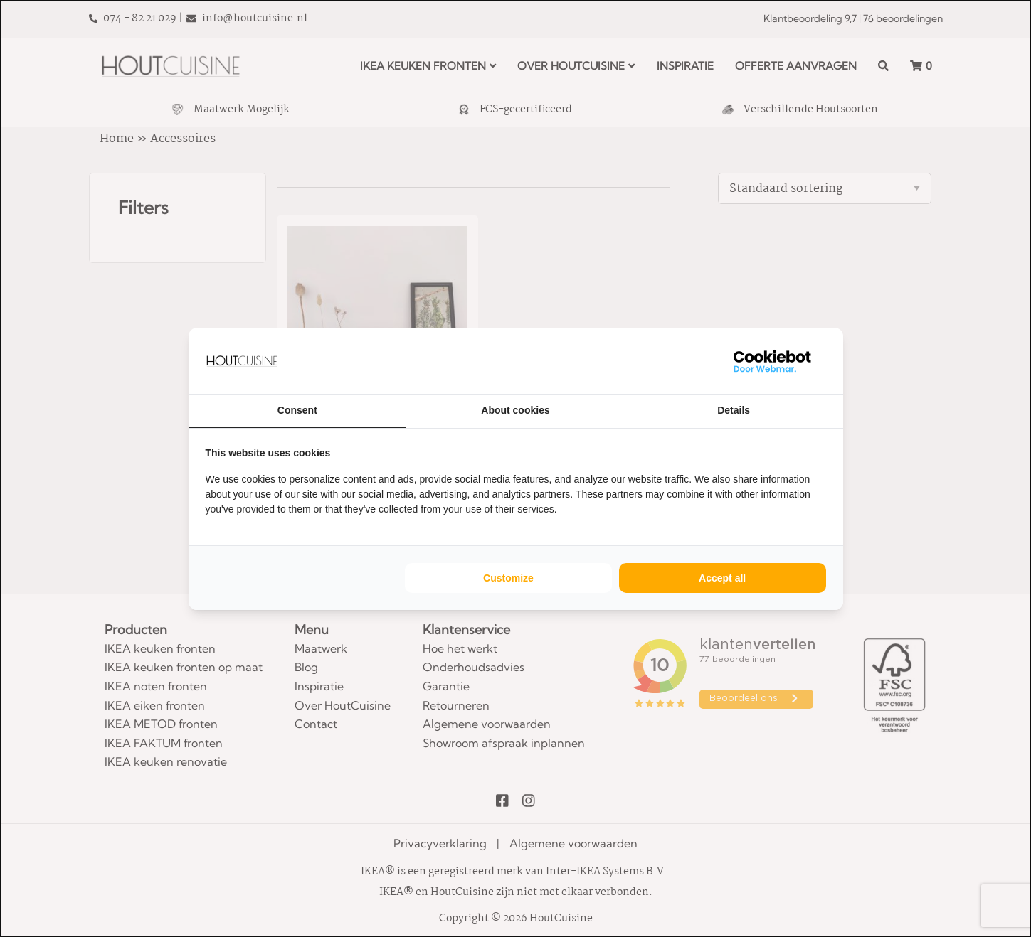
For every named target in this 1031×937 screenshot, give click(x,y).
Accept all (722, 578)
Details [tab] (733, 410)
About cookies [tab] (515, 410)
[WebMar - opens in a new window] (772, 361)
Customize (508, 578)
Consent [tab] (297, 410)
